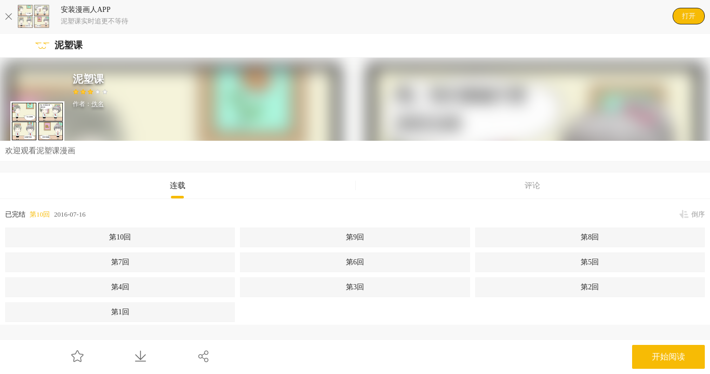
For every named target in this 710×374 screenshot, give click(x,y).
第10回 (40, 214)
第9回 (355, 237)
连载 (177, 185)
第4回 (120, 287)
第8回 (590, 237)
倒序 (698, 214)
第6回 (355, 262)
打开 (688, 16)
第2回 (590, 287)
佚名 (97, 104)
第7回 (120, 262)
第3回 (355, 287)
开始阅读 (668, 356)
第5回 (590, 262)
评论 (532, 185)
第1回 (120, 312)
